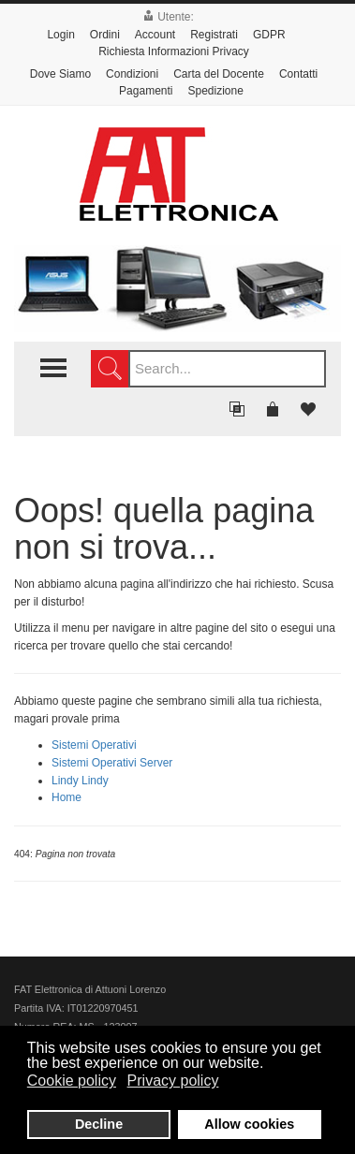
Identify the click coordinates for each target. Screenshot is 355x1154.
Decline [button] (99, 1124)
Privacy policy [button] (173, 1080)
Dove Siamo (60, 73)
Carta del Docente (218, 73)
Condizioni (132, 73)
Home (66, 797)
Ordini (105, 34)
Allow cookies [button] (249, 1124)
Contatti (298, 73)
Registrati (214, 34)
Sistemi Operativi (94, 745)
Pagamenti (145, 90)
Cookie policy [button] (71, 1080)
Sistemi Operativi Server (112, 762)
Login (60, 34)
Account (155, 34)
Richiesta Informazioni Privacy (173, 51)
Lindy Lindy (80, 780)
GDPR (269, 34)
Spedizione (215, 90)
